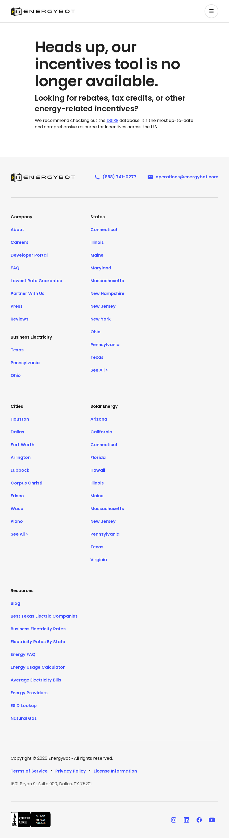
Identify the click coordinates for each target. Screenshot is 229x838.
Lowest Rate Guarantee (36, 281)
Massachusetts (107, 281)
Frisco (17, 496)
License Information (115, 771)
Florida (98, 457)
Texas (17, 350)
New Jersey (103, 306)
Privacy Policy (70, 771)
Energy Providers (29, 693)
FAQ (15, 268)
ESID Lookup (24, 706)
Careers (19, 242)
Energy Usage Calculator (38, 667)
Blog (15, 603)
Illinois (97, 242)
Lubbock (20, 470)
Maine (96, 255)
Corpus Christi (26, 483)
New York (100, 319)
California (101, 432)
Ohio (16, 375)
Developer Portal (29, 255)
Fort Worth (22, 445)
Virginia (98, 560)
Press (17, 306)
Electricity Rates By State (38, 642)
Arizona (98, 419)
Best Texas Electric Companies (44, 616)
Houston (20, 419)
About (17, 230)
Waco (17, 509)
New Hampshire (107, 293)
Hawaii (97, 470)
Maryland (100, 268)
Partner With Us (27, 293)
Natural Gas (24, 718)
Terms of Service (29, 771)
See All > (99, 370)
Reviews (19, 319)
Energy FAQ (23, 654)
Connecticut (104, 230)
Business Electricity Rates (38, 629)
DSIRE (112, 120)
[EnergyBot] (43, 177)
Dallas (17, 432)
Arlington (21, 457)
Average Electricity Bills (36, 680)
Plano (17, 521)
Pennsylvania (25, 363)
